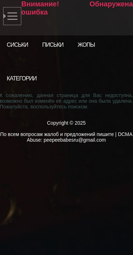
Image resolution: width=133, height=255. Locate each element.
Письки (52, 45)
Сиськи (17, 45)
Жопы (86, 45)
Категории (22, 78)
